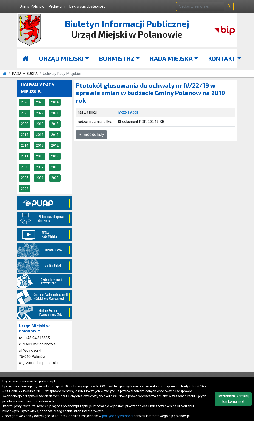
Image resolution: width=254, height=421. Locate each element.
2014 (24, 145)
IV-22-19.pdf (128, 112)
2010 (39, 156)
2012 (55, 145)
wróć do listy (91, 134)
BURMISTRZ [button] (116, 58)
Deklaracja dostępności (87, 6)
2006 (55, 167)
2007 (39, 167)
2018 (55, 124)
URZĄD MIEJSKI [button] (61, 58)
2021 (55, 113)
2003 (55, 178)
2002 (24, 189)
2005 (24, 178)
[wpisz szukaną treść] (200, 6)
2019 (39, 124)
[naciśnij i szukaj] (229, 6)
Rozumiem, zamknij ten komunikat (233, 399)
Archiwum (57, 6)
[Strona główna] (25, 58)
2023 (24, 113)
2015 (55, 135)
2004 (39, 178)
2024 (55, 102)
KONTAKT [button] (222, 58)
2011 (24, 156)
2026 (24, 102)
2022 (39, 113)
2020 (24, 124)
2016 (39, 135)
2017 (24, 135)
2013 (39, 145)
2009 (55, 156)
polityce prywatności (117, 416)
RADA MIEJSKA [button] (171, 58)
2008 (24, 167)
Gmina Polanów (32, 6)
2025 (39, 102)
